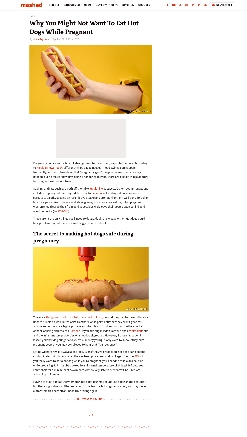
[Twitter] (180, 6)
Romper (75, 331)
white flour (136, 331)
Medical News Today (49, 167)
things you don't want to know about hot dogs (75, 317)
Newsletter (222, 5)
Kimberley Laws (40, 39)
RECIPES (54, 5)
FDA (137, 356)
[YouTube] (174, 6)
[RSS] (205, 6)
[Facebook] (167, 6)
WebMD (63, 211)
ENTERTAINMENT (107, 5)
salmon (97, 193)
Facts (32, 16)
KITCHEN (128, 5)
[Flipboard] (199, 6)
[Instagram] (186, 6)
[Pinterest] (193, 6)
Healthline (96, 188)
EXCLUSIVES (72, 5)
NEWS (88, 5)
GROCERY (144, 5)
